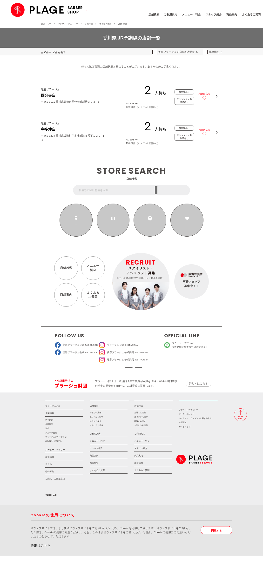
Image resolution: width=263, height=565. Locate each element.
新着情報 (49, 466)
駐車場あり (215, 51)
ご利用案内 (147, 14)
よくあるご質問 (228, 14)
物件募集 (49, 481)
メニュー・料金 (168, 14)
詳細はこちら (41, 555)
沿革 (47, 438)
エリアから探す (113, 224)
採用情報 (198, 408)
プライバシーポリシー (188, 419)
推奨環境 (183, 432)
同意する (216, 539)
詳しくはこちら (198, 388)
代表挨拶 (49, 429)
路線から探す (150, 224)
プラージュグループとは (56, 446)
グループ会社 (51, 442)
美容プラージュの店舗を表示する (178, 51)
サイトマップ (184, 436)
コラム (48, 473)
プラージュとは (53, 415)
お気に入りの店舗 (187, 224)
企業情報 (49, 422)
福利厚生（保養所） (54, 451)
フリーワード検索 (174, 190)
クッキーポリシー (186, 423)
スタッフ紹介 (191, 14)
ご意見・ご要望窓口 (55, 488)
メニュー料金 (93, 268)
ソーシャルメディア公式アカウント (106, 370)
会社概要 (49, 433)
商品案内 (209, 14)
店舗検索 (131, 14)
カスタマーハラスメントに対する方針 (195, 428)
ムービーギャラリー (55, 459)
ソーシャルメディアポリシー (156, 370)
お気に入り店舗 (96, 435)
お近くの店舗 (76, 224)
